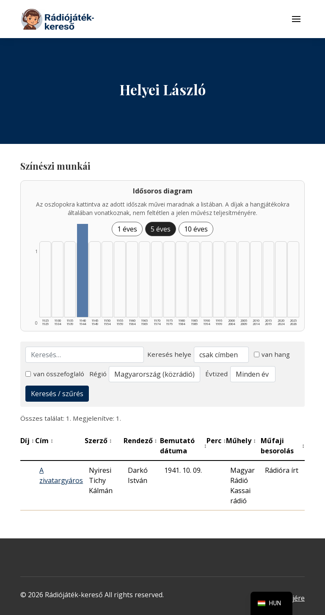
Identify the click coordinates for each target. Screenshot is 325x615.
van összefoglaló (54, 374)
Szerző (98, 440)
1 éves (127, 229)
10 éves (196, 229)
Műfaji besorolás (283, 445)
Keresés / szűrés (57, 393)
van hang (272, 354)
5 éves (161, 229)
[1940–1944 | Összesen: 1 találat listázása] (82, 270)
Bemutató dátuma (183, 445)
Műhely (241, 440)
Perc (216, 440)
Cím (44, 440)
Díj (27, 440)
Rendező (140, 440)
